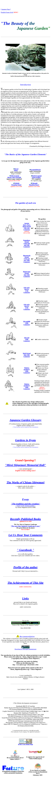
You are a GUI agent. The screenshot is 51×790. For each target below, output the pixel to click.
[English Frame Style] (7, 12)
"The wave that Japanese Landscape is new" (25, 526)
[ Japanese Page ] (6, 9)
